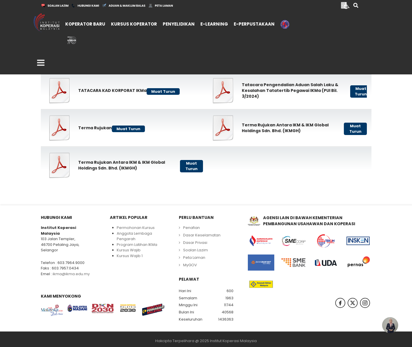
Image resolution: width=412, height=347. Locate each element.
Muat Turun (163, 91)
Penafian (191, 227)
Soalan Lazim (195, 250)
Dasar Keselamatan (202, 235)
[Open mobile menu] (41, 63)
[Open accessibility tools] (347, 5)
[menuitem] (85, 23)
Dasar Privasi (195, 242)
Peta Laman (194, 257)
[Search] (356, 5)
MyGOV (190, 265)
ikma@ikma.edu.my (71, 274)
